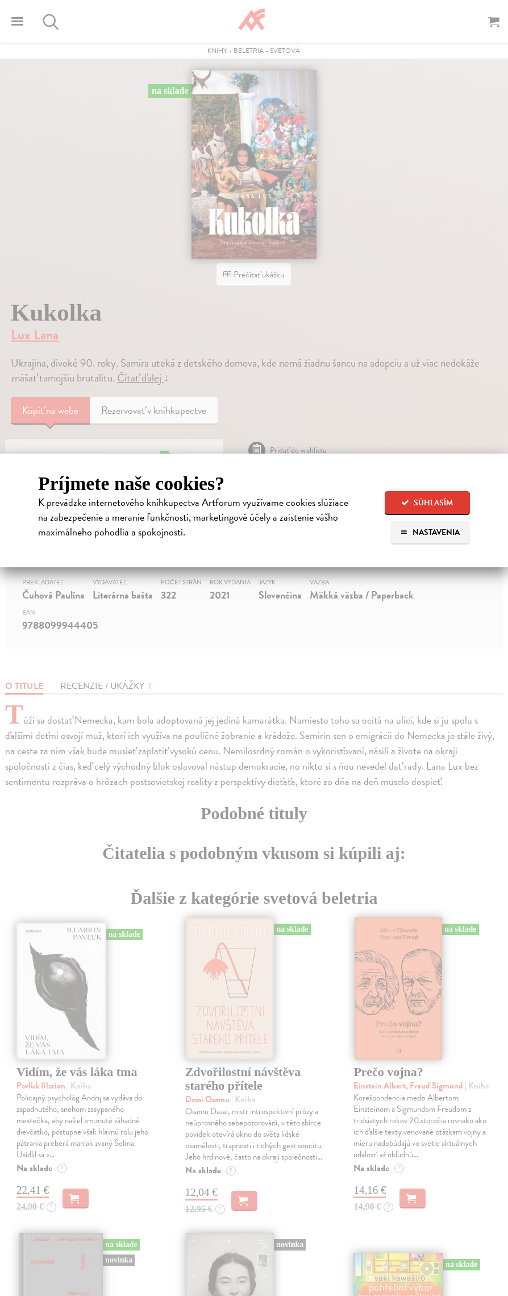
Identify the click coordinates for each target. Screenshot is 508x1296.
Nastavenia (430, 532)
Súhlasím (427, 503)
